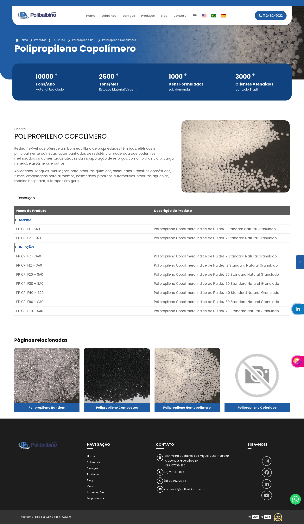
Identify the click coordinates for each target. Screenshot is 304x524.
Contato (180, 16)
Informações (95, 492)
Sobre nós (108, 16)
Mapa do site (95, 498)
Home (90, 16)
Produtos (148, 16)
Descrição (26, 197)
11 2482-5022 (271, 15)
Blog (164, 16)
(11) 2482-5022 (170, 472)
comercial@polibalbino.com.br (181, 489)
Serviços (129, 16)
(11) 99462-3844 (171, 480)
